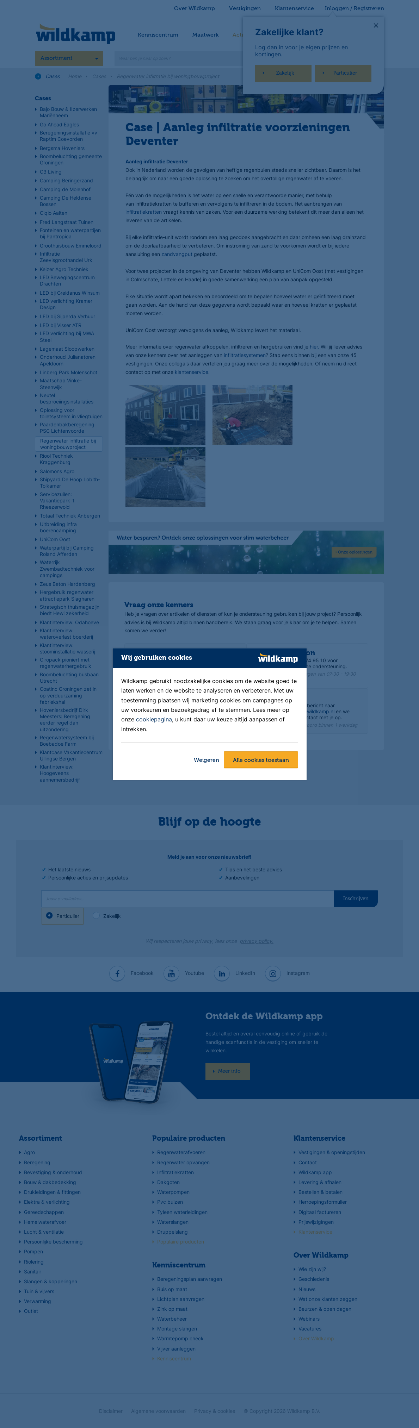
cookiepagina (154, 719)
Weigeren (206, 760)
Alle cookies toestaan (261, 760)
